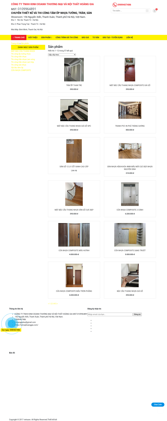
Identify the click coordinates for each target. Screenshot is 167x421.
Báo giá (85, 37)
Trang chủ (19, 37)
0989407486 (122, 4)
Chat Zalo (158, 404)
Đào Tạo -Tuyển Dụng (113, 37)
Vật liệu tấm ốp (17, 68)
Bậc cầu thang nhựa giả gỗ (130, 291)
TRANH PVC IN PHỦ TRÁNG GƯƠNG (130, 126)
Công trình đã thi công (67, 37)
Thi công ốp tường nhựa (21, 54)
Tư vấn (96, 37)
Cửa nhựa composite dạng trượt (130, 250)
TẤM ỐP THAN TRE (74, 85)
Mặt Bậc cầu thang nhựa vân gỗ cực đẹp (74, 210)
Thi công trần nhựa (18, 57)
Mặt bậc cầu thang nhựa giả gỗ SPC (74, 126)
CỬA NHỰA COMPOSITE (21, 70)
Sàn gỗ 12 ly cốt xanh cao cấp (74, 167)
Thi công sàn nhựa (18, 65)
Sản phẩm (45, 37)
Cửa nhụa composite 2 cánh (130, 210)
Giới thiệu (32, 37)
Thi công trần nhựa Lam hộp (22, 62)
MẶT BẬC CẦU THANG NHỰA (23, 51)
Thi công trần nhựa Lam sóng (23, 59)
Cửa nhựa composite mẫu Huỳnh (74, 250)
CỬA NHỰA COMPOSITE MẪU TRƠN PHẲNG (74, 291)
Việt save (61, 420)
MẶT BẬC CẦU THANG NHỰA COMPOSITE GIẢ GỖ (130, 85)
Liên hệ (129, 37)
